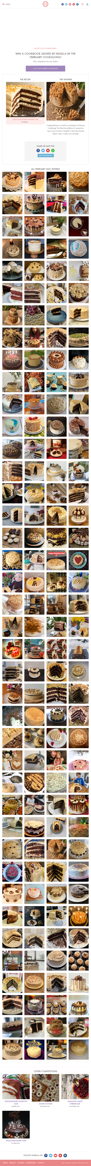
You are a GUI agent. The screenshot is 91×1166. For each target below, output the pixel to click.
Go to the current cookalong (45, 69)
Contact (41, 1163)
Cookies (20, 1163)
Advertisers (31, 1163)
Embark (68, 1162)
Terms (5, 1163)
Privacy (12, 1163)
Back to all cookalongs (45, 48)
